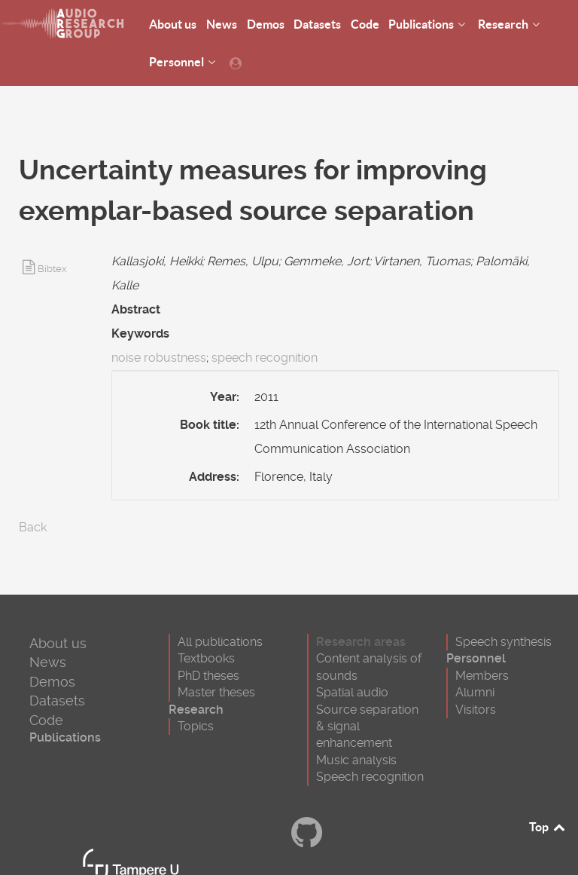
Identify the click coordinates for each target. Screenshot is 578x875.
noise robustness (158, 357)
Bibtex (52, 268)
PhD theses (208, 675)
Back (33, 527)
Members (482, 675)
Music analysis (356, 760)
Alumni (474, 692)
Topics (196, 726)
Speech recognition (370, 776)
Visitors (475, 709)
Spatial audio (352, 692)
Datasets (57, 700)
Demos (52, 682)
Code (46, 720)
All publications (220, 642)
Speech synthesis (503, 642)
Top (548, 827)
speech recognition (264, 357)
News (47, 662)
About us (58, 643)
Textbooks (206, 658)
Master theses (216, 692)
